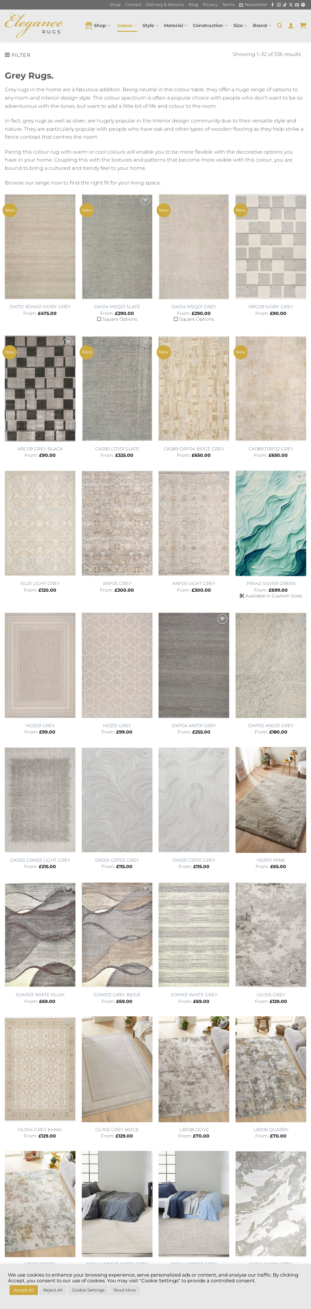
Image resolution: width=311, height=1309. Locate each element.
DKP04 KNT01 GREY (194, 725)
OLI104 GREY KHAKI (40, 1129)
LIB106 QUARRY (271, 1129)
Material (175, 26)
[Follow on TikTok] (285, 5)
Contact (133, 4)
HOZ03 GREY (40, 725)
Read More (125, 1289)
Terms (228, 4)
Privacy (210, 4)
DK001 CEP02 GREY (117, 860)
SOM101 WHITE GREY (194, 995)
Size (240, 26)
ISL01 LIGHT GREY (40, 583)
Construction (210, 26)
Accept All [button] (23, 1289)
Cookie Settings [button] (88, 1289)
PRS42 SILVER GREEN (271, 583)
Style (150, 26)
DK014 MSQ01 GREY (194, 307)
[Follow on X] (291, 5)
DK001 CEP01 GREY (194, 860)
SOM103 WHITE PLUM (40, 995)
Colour (127, 26)
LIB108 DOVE (194, 1129)
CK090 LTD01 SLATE (117, 449)
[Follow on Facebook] (272, 5)
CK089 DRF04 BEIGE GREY (194, 449)
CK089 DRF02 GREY (271, 449)
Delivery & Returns (165, 4)
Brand (262, 26)
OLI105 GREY (271, 995)
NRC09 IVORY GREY (271, 307)
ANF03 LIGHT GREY (194, 583)
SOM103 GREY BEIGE (117, 995)
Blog (193, 4)
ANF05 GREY (117, 583)
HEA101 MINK (271, 860)
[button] (253, 5)
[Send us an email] (297, 5)
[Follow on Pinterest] (303, 5)
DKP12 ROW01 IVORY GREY (40, 307)
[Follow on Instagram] (279, 5)
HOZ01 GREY (117, 725)
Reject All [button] (53, 1289)
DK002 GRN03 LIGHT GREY (40, 860)
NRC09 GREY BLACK (40, 449)
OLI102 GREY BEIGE (117, 1129)
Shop (115, 4)
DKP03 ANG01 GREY (270, 725)
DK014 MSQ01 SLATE (117, 307)
